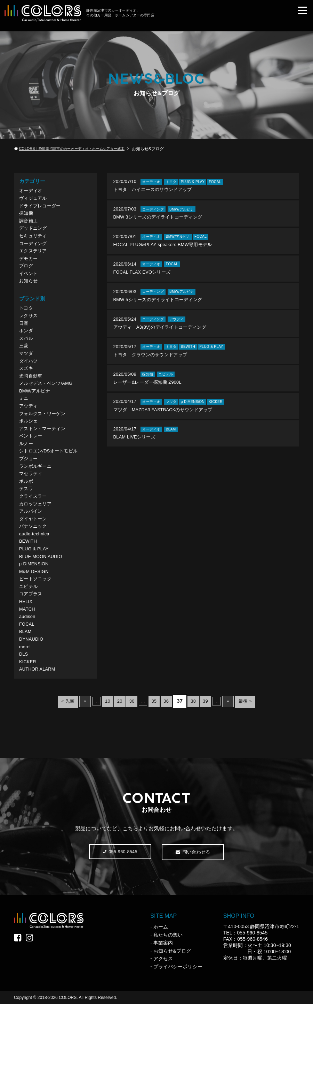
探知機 (27, 218)
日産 (24, 345)
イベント (29, 289)
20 (114, 785)
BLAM (26, 709)
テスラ (27, 540)
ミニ (24, 433)
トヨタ (27, 327)
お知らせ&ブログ (172, 1038)
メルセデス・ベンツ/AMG (49, 416)
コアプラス (32, 664)
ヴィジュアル (34, 201)
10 (99, 785)
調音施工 (29, 227)
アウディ (29, 442)
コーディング (34, 254)
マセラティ (32, 522)
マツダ (27, 380)
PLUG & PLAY (36, 611)
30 (129, 785)
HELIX (26, 674)
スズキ (27, 398)
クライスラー (34, 549)
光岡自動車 (32, 407)
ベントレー (32, 478)
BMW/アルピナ (36, 425)
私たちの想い (168, 1022)
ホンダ (27, 354)
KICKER (29, 745)
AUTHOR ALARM (40, 753)
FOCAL (28, 700)
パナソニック (34, 585)
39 (214, 785)
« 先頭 (53, 785)
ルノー (27, 487)
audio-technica (36, 593)
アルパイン (32, 567)
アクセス (163, 1046)
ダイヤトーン (34, 576)
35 (154, 785)
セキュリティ (34, 245)
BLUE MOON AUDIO (44, 620)
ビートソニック (37, 647)
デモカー (29, 272)
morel (25, 727)
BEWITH (29, 602)
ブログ (27, 280)
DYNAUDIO (33, 718)
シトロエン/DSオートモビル (52, 496)
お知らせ (29, 298)
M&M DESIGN (36, 638)
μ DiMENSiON (36, 629)
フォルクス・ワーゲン (45, 451)
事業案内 (163, 1030)
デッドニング (34, 236)
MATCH (28, 682)
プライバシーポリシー (177, 1054)
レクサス (29, 336)
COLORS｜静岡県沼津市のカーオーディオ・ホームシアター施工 (80, 148)
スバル (27, 362)
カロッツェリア (37, 558)
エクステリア (34, 263)
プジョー (29, 504)
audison (28, 691)
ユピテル (29, 656)
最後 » (260, 785)
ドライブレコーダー (42, 209)
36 (169, 785)
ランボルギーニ (37, 514)
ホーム (160, 1014)
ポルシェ (29, 460)
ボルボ (27, 531)
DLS (24, 736)
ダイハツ (29, 389)
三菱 (24, 371)
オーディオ (32, 191)
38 (199, 785)
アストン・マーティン (45, 469)
